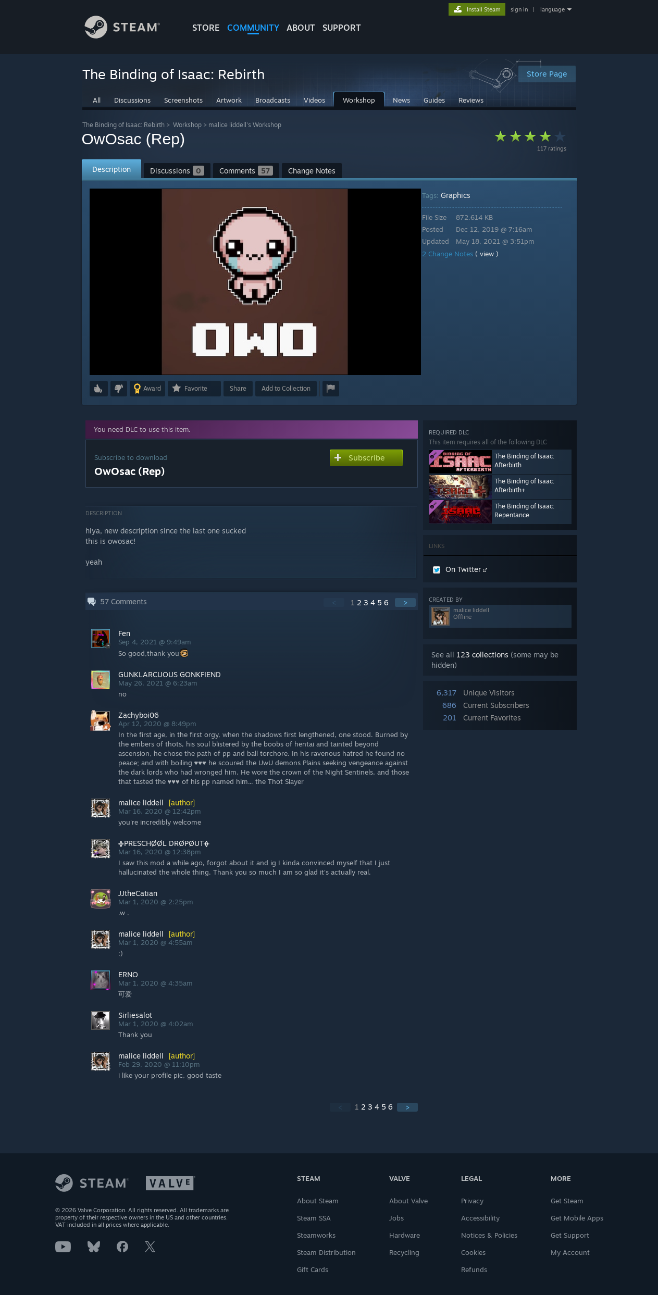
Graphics (463, 195)
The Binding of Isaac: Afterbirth (524, 460)
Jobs (396, 1218)
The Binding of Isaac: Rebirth (123, 125)
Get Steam (567, 1201)
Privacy (472, 1201)
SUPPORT (341, 27)
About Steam (318, 1201)
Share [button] (238, 388)
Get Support (570, 1235)
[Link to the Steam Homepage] (130, 35)
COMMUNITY (253, 27)
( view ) (494, 254)
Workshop (187, 125)
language (552, 9)
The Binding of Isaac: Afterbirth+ (524, 485)
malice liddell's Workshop (244, 125)
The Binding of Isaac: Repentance (524, 510)
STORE (206, 27)
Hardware (404, 1235)
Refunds (474, 1269)
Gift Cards (312, 1269)
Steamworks (316, 1235)
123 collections (482, 654)
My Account (570, 1252)
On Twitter (460, 569)
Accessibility (480, 1218)
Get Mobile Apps (577, 1218)
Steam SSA (314, 1218)
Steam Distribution (326, 1252)
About (301, 27)
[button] (99, 388)
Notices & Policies (489, 1235)
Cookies (473, 1252)
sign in (519, 9)
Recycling (404, 1252)
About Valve (408, 1201)
